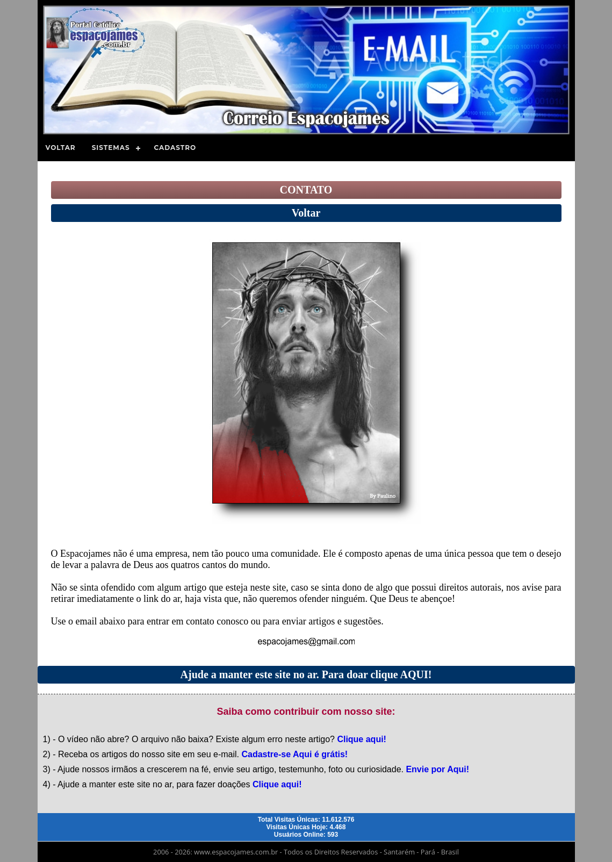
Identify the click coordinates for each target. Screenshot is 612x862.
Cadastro (175, 147)
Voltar (61, 147)
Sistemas (111, 147)
